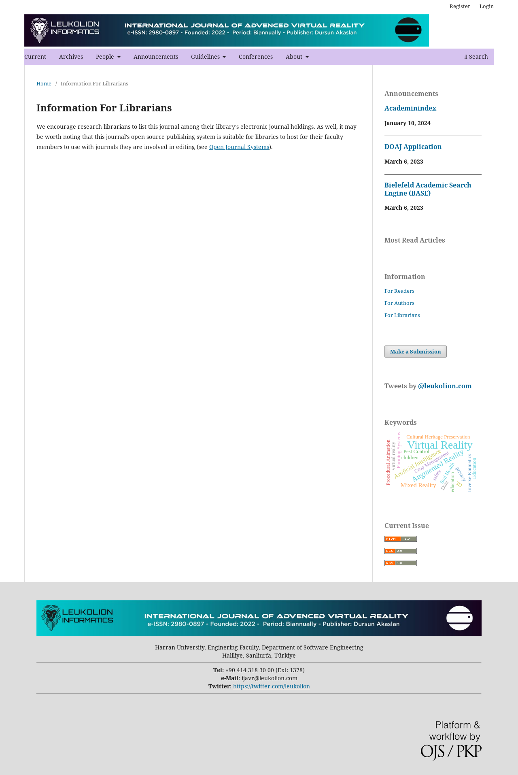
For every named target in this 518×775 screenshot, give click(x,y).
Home (43, 83)
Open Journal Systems (239, 147)
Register (460, 6)
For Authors (399, 303)
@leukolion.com (444, 385)
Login (487, 6)
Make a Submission (415, 351)
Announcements (156, 56)
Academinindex (410, 108)
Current (35, 56)
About (295, 56)
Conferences (256, 56)
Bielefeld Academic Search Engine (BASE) (427, 189)
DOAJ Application (413, 146)
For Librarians (402, 315)
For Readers (399, 290)
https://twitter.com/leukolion (271, 686)
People (106, 56)
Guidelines (206, 56)
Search (476, 56)
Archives (71, 56)
